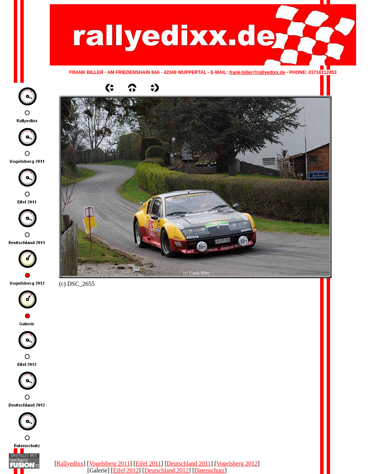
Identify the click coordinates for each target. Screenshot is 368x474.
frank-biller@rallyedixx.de (257, 72)
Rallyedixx (70, 463)
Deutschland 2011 (189, 463)
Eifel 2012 (126, 470)
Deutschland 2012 (166, 470)
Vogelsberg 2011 (109, 463)
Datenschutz (210, 470)
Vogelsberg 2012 (236, 463)
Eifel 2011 (148, 463)
